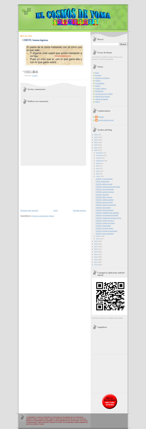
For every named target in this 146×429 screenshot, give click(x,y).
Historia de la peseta (102, 96)
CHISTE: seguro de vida (104, 202)
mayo (98, 171)
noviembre (100, 155)
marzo (98, 176)
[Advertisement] (53, 187)
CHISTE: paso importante (105, 233)
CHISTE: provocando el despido (107, 215)
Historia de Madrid (101, 99)
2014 (96, 254)
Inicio (55, 210)
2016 (96, 249)
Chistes (35, 75)
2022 (96, 145)
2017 (96, 246)
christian (101, 117)
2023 (96, 142)
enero (98, 239)
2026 (96, 135)
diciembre (99, 153)
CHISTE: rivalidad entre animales (107, 213)
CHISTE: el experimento (104, 179)
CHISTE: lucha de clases (104, 228)
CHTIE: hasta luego (102, 181)
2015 (96, 252)
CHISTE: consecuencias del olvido (108, 187)
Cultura (97, 80)
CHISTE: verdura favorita (104, 210)
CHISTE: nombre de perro (105, 220)
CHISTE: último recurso (104, 197)
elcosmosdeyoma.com (106, 120)
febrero (99, 236)
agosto (98, 163)
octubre (99, 158)
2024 (96, 140)
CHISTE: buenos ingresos (105, 192)
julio (97, 166)
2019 (96, 241)
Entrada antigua (79, 210)
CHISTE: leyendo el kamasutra (106, 231)
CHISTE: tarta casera (103, 207)
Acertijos (98, 75)
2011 (96, 262)
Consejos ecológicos (102, 78)
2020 (96, 150)
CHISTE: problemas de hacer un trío (108, 218)
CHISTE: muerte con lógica (105, 223)
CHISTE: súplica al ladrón (105, 200)
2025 (96, 137)
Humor (97, 102)
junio (98, 168)
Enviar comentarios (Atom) (43, 216)
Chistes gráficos (101, 88)
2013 (96, 257)
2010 (96, 265)
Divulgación (99, 91)
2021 (96, 148)
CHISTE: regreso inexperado (106, 205)
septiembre (100, 161)
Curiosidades (99, 83)
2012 (96, 259)
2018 (96, 244)
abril (98, 174)
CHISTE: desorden (102, 194)
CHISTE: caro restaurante (105, 189)
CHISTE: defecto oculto (104, 184)
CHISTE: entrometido (103, 226)
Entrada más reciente (29, 210)
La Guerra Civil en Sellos (104, 94)
